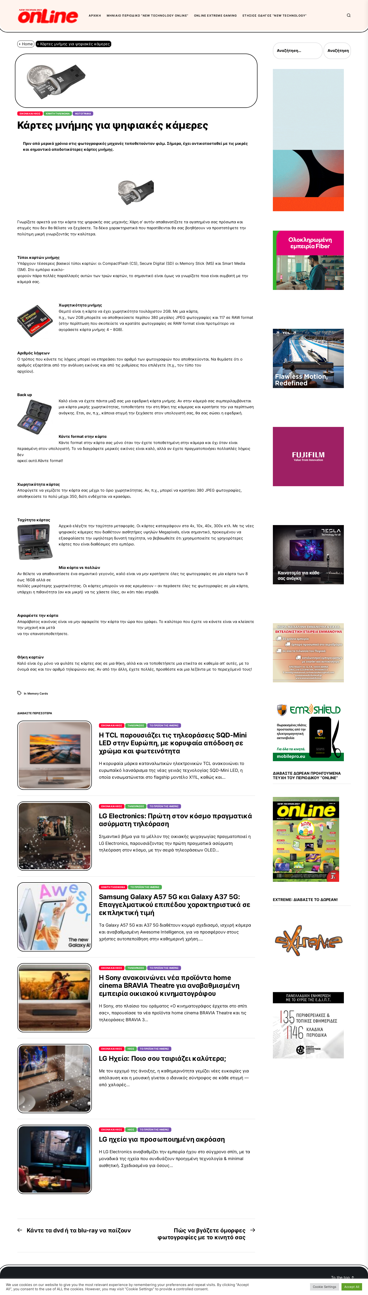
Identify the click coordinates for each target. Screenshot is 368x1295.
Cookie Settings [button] (324, 1287)
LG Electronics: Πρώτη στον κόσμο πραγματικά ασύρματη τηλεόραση (175, 820)
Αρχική (95, 15)
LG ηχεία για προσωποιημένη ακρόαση (162, 1139)
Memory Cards (37, 693)
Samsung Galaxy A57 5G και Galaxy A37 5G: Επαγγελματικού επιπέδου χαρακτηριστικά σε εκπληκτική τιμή (175, 905)
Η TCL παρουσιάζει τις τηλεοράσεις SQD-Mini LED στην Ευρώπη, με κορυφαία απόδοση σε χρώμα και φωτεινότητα (173, 743)
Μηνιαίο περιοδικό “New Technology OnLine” (147, 15)
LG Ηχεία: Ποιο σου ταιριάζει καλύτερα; (162, 1058)
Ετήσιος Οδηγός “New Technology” (275, 15)
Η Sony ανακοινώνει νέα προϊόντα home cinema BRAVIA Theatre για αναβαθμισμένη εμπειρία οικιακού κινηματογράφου (169, 986)
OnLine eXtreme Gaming (215, 15)
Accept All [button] (351, 1287)
